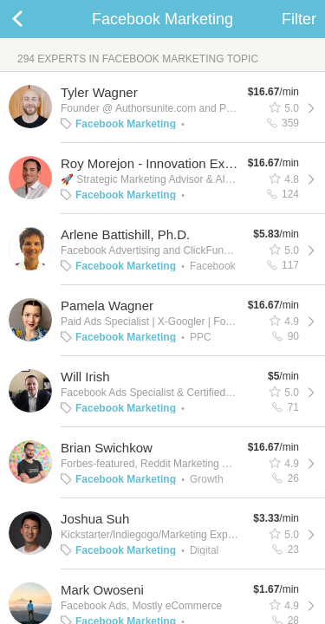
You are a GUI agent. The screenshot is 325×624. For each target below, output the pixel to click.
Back (34, 19)
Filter (299, 19)
